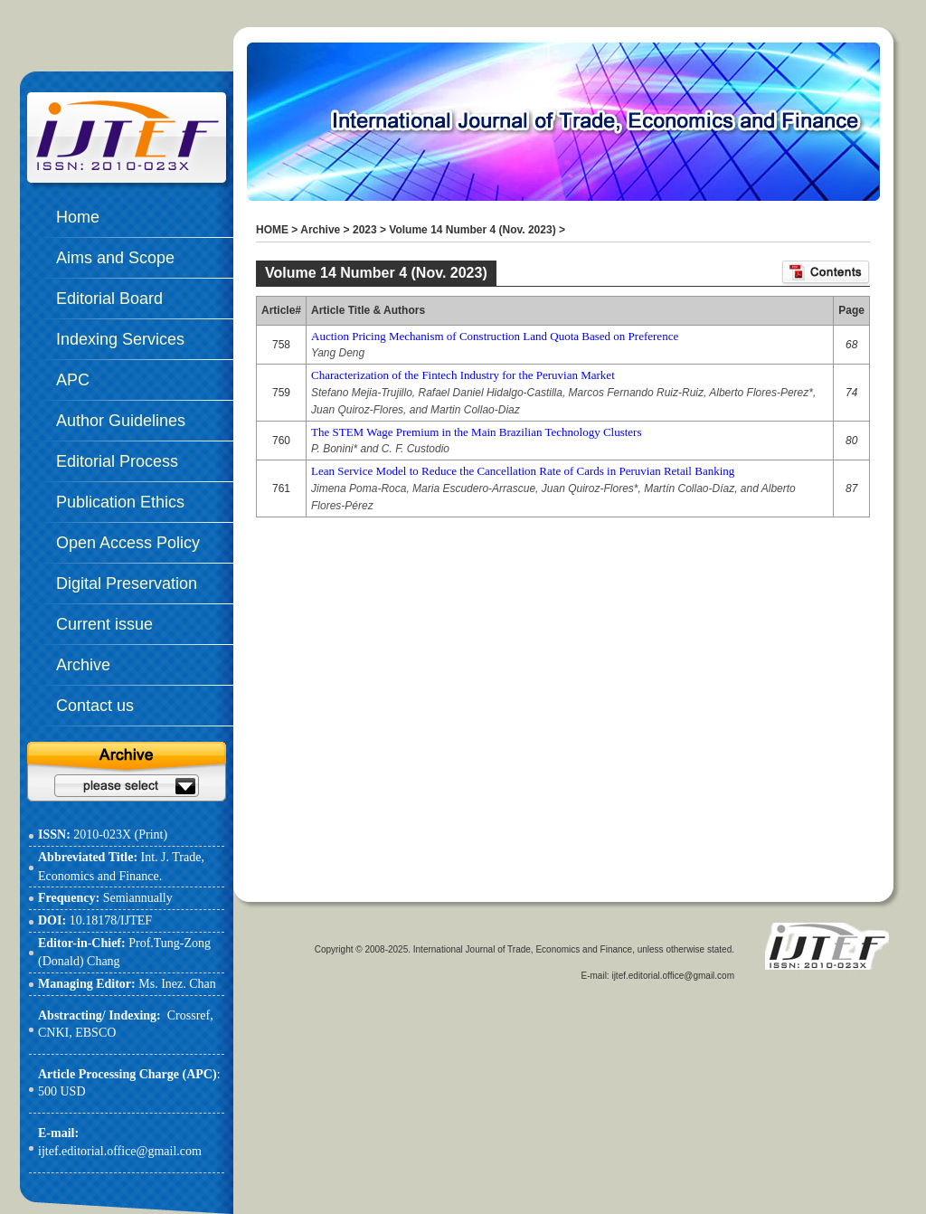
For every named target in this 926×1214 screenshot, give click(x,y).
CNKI (53, 1032)
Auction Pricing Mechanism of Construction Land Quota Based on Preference (494, 336)
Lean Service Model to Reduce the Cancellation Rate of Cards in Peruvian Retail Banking (522, 471)
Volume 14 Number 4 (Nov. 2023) (472, 229)
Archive (320, 229)
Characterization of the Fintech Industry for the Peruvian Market (463, 375)
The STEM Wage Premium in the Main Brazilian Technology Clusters (476, 432)
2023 (365, 229)
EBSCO (95, 1032)
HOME (272, 229)
